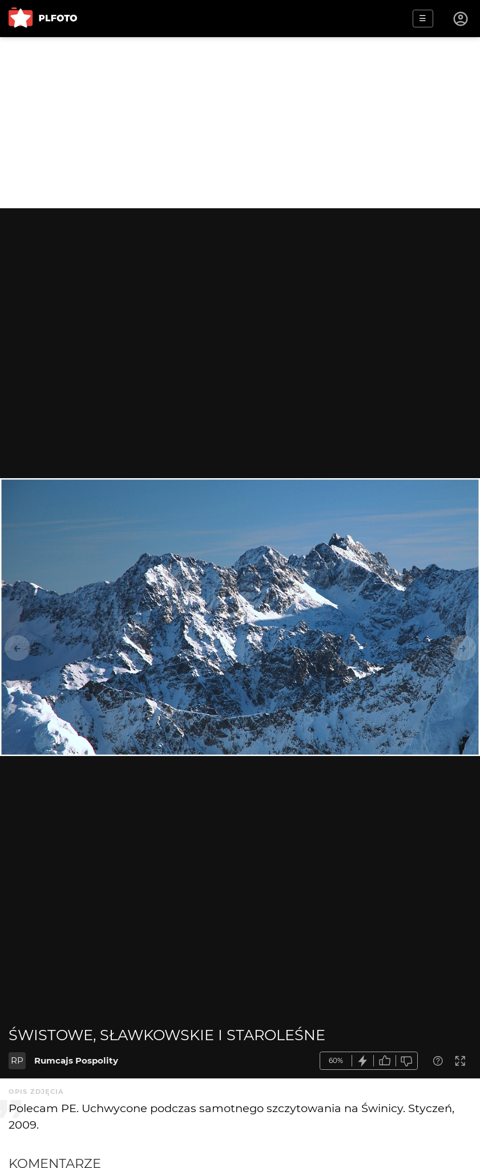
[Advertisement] (240, 123)
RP (17, 1060)
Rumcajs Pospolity (76, 1060)
